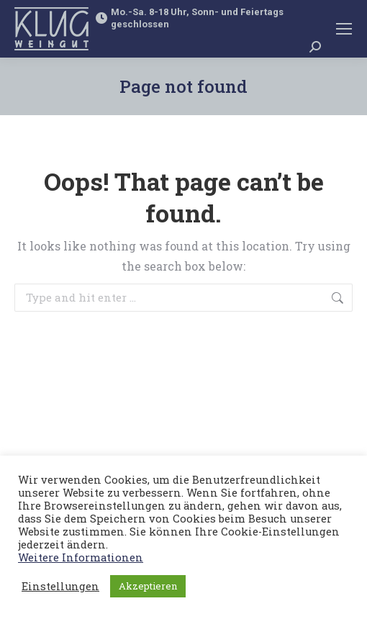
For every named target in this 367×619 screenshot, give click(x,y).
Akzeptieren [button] (148, 585)
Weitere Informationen (80, 557)
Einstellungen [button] (60, 586)
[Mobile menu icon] (344, 28)
